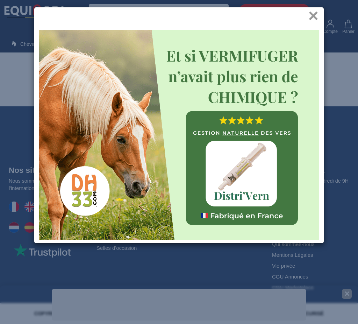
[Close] (313, 20)
